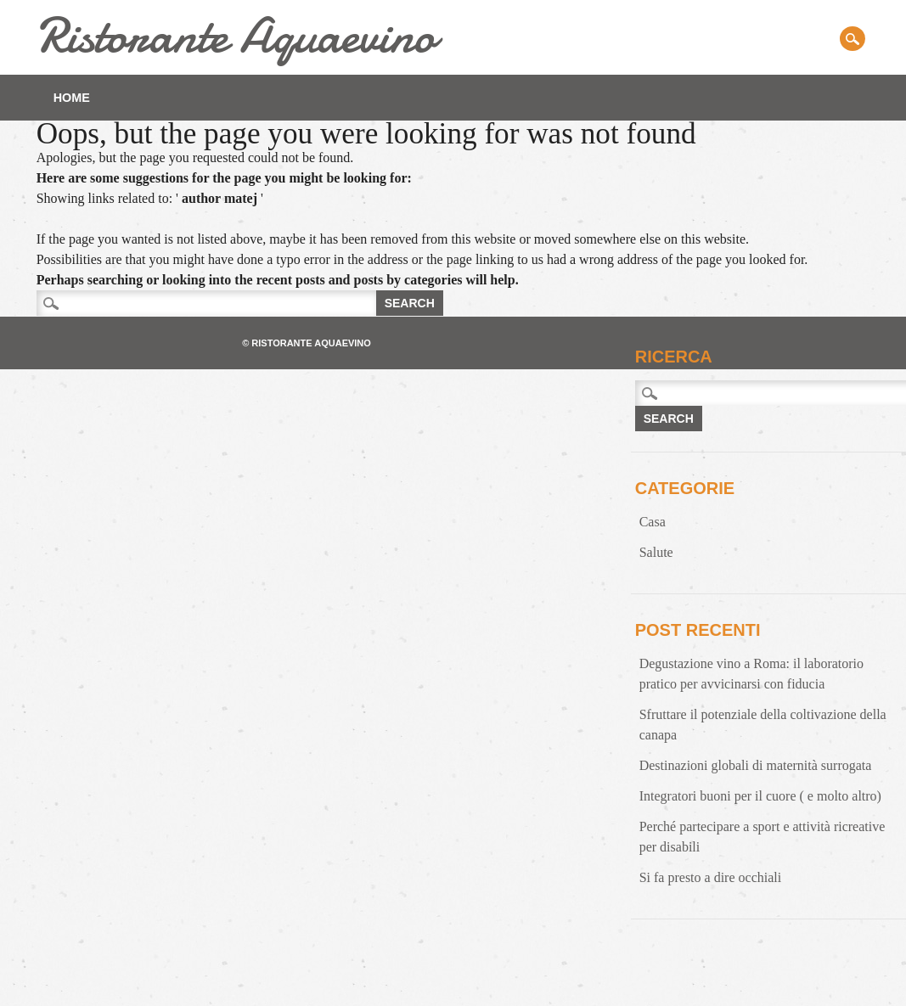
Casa (652, 521)
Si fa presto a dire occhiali (710, 877)
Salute (656, 552)
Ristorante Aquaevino (236, 35)
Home (71, 97)
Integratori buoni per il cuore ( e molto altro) (760, 796)
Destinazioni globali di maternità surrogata (755, 765)
